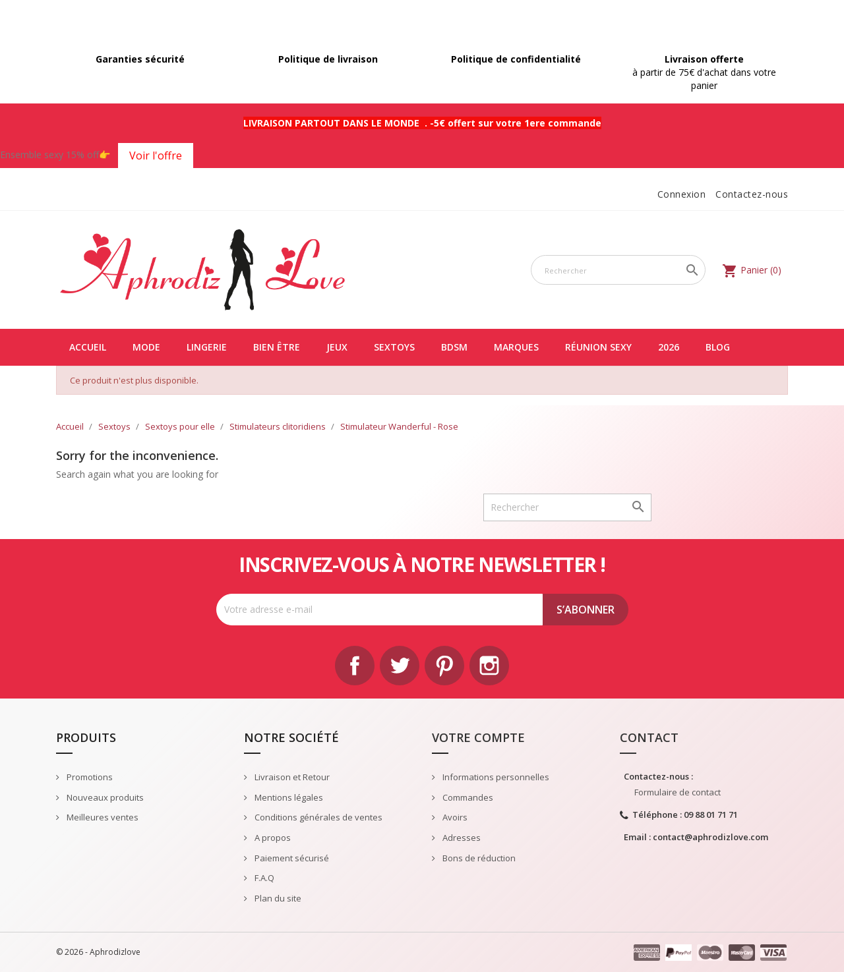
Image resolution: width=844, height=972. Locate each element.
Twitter (399, 665)
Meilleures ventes (101, 817)
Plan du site (277, 898)
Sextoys (394, 347)
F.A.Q (263, 878)
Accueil (87, 347)
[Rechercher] (618, 270)
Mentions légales (288, 797)
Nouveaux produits (104, 797)
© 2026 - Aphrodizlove (98, 952)
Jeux (336, 347)
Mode (146, 347)
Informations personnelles (494, 777)
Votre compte (478, 737)
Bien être (276, 347)
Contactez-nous (751, 194)
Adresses (460, 837)
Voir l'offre (155, 155)
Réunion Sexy (598, 347)
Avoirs (453, 817)
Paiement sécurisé (291, 858)
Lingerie (207, 347)
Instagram (489, 665)
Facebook (355, 665)
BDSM (454, 347)
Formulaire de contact (677, 792)
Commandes (466, 797)
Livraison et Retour (291, 777)
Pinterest (444, 665)
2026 (668, 347)
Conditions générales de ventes (317, 817)
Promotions (89, 777)
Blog (718, 347)
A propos (272, 837)
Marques (516, 347)
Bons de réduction (478, 858)
